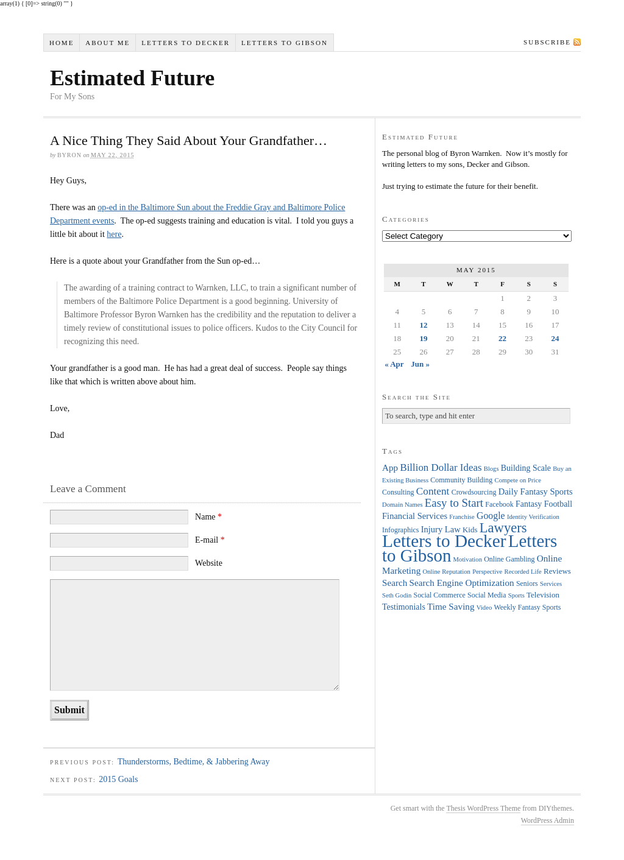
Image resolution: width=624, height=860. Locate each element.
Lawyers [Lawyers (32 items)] (503, 527)
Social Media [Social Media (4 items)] (486, 595)
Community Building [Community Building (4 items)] (461, 480)
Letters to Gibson (284, 42)
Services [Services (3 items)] (551, 583)
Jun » (420, 363)
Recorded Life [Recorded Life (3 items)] (523, 571)
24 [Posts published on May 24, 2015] (555, 338)
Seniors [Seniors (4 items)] (527, 583)
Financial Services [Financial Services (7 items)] (414, 516)
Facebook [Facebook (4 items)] (499, 504)
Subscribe (547, 42)
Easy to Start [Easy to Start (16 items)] (454, 502)
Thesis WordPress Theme (483, 808)
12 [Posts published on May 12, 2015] (423, 325)
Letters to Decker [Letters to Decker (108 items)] (444, 541)
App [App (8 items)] (390, 467)
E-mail (210, 540)
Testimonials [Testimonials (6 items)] (403, 607)
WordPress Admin (547, 820)
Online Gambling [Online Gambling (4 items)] (509, 559)
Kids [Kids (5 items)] (470, 529)
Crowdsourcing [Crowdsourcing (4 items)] (474, 492)
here (114, 234)
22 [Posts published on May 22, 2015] (502, 338)
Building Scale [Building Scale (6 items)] (526, 468)
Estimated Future (132, 78)
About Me (107, 42)
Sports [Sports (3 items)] (516, 595)
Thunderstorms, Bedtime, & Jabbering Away (194, 761)
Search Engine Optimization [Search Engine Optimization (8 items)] (462, 582)
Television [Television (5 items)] (542, 594)
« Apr (394, 363)
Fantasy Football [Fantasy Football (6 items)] (544, 504)
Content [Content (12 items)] (433, 491)
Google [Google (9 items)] (491, 515)
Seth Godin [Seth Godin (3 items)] (396, 595)
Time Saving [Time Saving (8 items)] (451, 606)
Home (61, 42)
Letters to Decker (185, 42)
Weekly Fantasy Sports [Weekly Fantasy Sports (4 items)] (527, 607)
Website (208, 563)
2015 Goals (118, 779)
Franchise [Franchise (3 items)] (461, 516)
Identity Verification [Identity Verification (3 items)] (533, 516)
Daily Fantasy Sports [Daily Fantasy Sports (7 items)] (535, 491)
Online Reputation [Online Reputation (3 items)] (446, 571)
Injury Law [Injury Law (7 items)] (441, 529)
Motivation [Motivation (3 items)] (467, 559)
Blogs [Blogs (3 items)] (491, 468)
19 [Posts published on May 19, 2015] (423, 338)
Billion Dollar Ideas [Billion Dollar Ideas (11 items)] (440, 467)
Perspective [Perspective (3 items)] (487, 571)
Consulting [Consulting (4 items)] (398, 492)
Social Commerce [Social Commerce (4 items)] (440, 595)
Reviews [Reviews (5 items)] (557, 571)
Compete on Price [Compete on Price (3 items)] (518, 480)
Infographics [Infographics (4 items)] (400, 530)
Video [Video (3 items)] (484, 607)
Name (208, 516)
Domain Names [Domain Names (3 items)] (402, 504)
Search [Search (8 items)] (394, 582)
